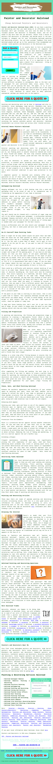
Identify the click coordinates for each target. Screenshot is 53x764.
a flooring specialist (29, 632)
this (32, 506)
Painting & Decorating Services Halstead (23, 675)
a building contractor (41, 624)
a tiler (39, 628)
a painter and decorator (20, 615)
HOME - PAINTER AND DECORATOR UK (26, 745)
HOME (27, 14)
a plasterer (44, 622)
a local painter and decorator (15, 490)
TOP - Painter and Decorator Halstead (15, 736)
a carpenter (23, 622)
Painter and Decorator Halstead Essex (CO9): (18, 27)
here (32, 671)
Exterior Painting (16, 708)
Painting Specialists (42, 717)
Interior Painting (8, 719)
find (7, 648)
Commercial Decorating (18, 716)
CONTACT (41, 14)
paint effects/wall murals (27, 618)
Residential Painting (32, 714)
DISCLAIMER (48, 14)
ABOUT (36, 14)
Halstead (38, 104)
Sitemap (2, 750)
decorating (28, 486)
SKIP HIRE (34, 620)
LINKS (31, 14)
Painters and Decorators (11, 725)
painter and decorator (17, 33)
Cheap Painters (38, 712)
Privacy (50, 750)
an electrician (33, 626)
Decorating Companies (29, 710)
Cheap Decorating (44, 721)
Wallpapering (6, 712)
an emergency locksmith (31, 630)
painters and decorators (10, 36)
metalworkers (14, 620)
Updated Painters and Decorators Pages (33, 750)
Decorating (14, 721)
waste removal (7, 630)
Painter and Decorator (37, 716)
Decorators (47, 710)
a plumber (13, 626)
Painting (5, 104)
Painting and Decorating (21, 712)
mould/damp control (16, 624)
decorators (5, 669)
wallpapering (41, 482)
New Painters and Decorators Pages (14, 750)
